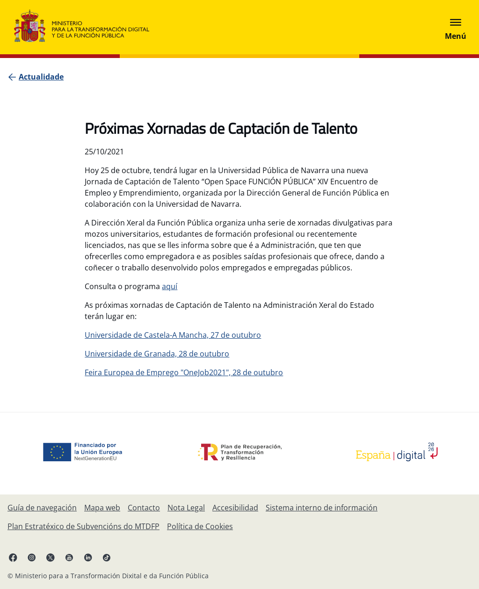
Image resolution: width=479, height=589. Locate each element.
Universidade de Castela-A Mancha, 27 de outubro (173, 335)
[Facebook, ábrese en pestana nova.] (13, 557)
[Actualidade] (41, 76)
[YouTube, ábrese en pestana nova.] (69, 557)
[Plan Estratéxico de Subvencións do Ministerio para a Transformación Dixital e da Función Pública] (83, 526)
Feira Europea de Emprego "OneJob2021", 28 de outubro (184, 372)
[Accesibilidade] (235, 507)
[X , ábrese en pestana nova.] (50, 557)
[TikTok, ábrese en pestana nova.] (106, 557)
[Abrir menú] (455, 27)
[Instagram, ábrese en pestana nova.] (31, 557)
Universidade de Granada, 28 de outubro (157, 354)
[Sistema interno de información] (321, 507)
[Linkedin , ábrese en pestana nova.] (88, 557)
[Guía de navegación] (42, 507)
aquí (169, 286)
